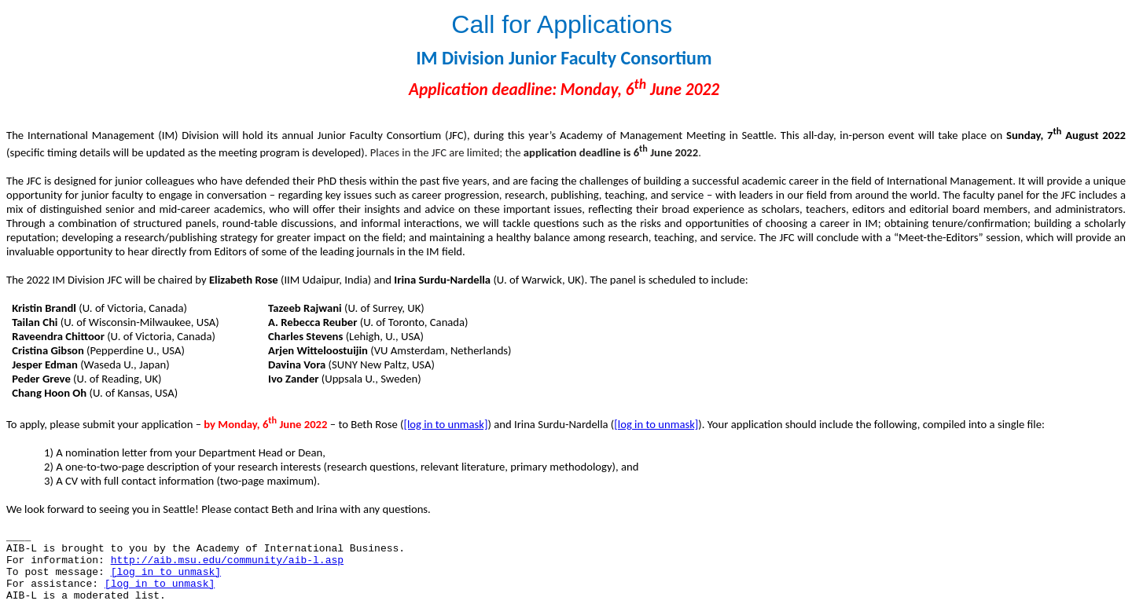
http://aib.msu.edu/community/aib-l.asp (227, 560)
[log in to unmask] (445, 424)
